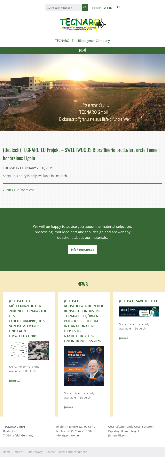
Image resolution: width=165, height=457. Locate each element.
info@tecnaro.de (82, 249)
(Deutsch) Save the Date (139, 301)
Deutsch (96, 7)
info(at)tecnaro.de (67, 435)
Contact (51, 452)
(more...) (15, 380)
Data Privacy (35, 452)
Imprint (18, 452)
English (108, 7)
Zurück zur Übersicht (18, 190)
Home (7, 452)
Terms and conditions (73, 452)
